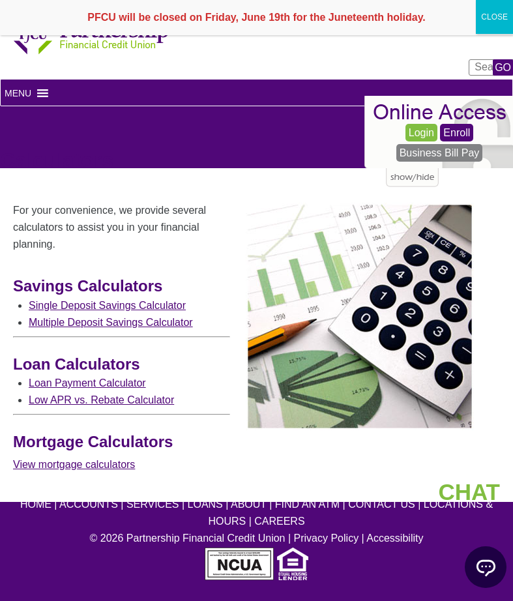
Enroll (456, 132)
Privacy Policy (326, 538)
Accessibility (394, 538)
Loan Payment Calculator (87, 382)
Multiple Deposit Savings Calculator (111, 322)
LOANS (205, 504)
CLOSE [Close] (494, 17)
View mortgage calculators (74, 464)
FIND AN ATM (307, 504)
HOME (35, 504)
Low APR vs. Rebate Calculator (101, 399)
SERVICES (152, 504)
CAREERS (279, 521)
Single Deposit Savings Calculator (107, 305)
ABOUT (249, 504)
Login (421, 132)
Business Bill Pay (440, 152)
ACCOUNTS (88, 504)
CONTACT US (381, 504)
